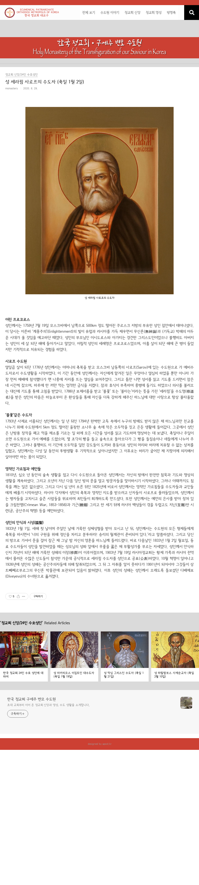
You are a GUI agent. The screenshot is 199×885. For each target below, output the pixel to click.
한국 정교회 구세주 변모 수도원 (31, 699)
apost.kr (106, 744)
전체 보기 (88, 12)
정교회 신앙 (132, 12)
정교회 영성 (154, 12)
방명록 (171, 12)
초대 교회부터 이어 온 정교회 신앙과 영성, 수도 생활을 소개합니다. (48, 705)
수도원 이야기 (109, 12)
